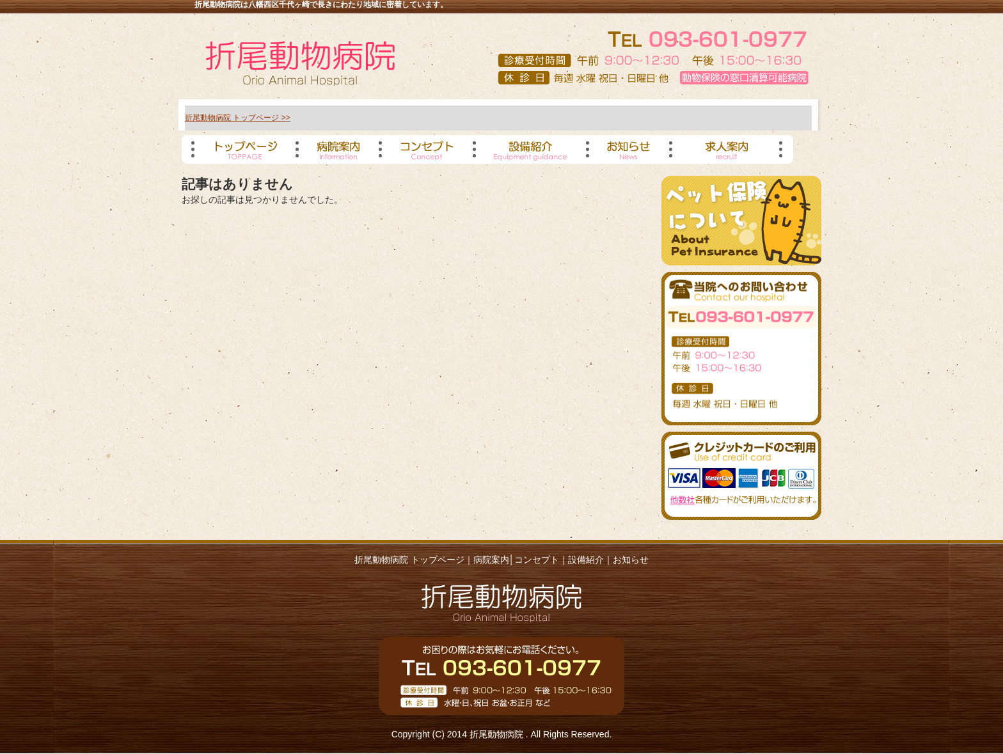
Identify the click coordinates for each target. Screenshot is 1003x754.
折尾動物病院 (498, 734)
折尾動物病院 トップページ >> (237, 117)
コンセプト (536, 559)
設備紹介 (586, 559)
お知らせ (631, 559)
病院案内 (491, 559)
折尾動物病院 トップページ (409, 559)
